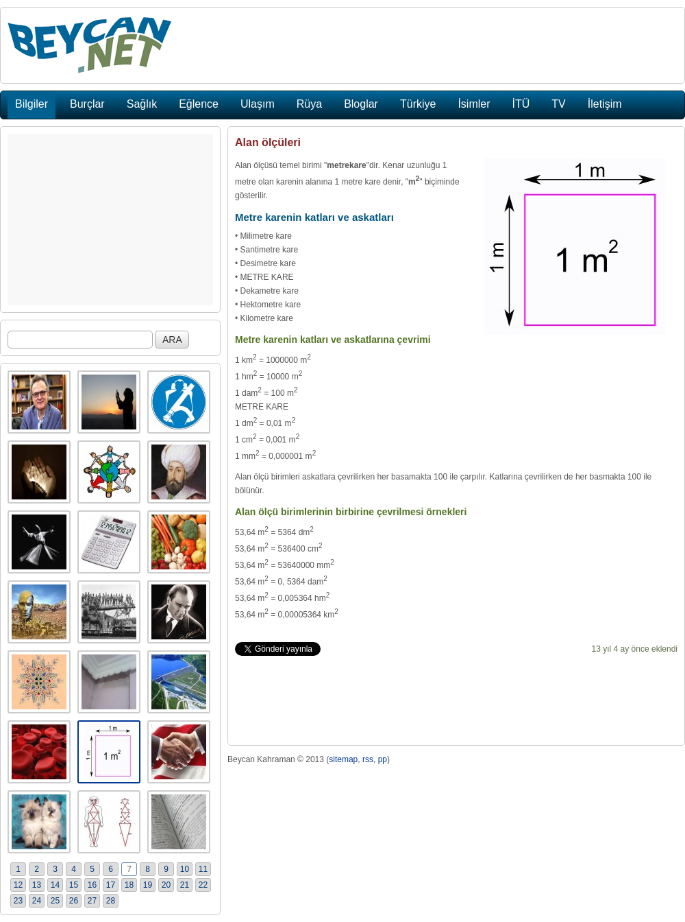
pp (382, 759)
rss (367, 759)
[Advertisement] (110, 219)
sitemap (343, 759)
